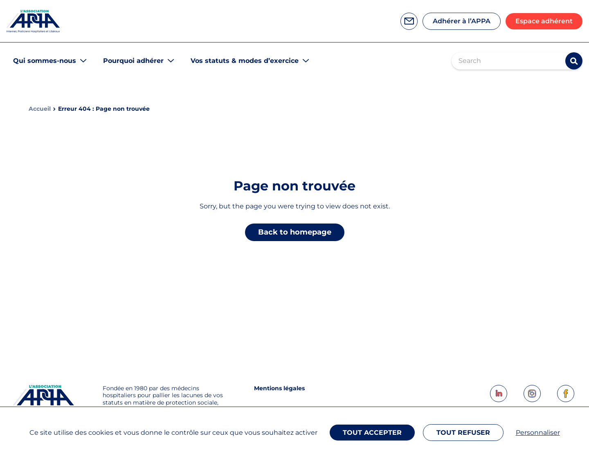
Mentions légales (279, 388)
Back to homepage (294, 232)
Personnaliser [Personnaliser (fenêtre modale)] (538, 432)
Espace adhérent (544, 21)
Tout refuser (463, 432)
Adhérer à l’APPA (461, 21)
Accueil (40, 108)
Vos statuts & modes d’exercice (245, 61)
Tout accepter (372, 432)
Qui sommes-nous (44, 61)
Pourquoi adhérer (133, 61)
